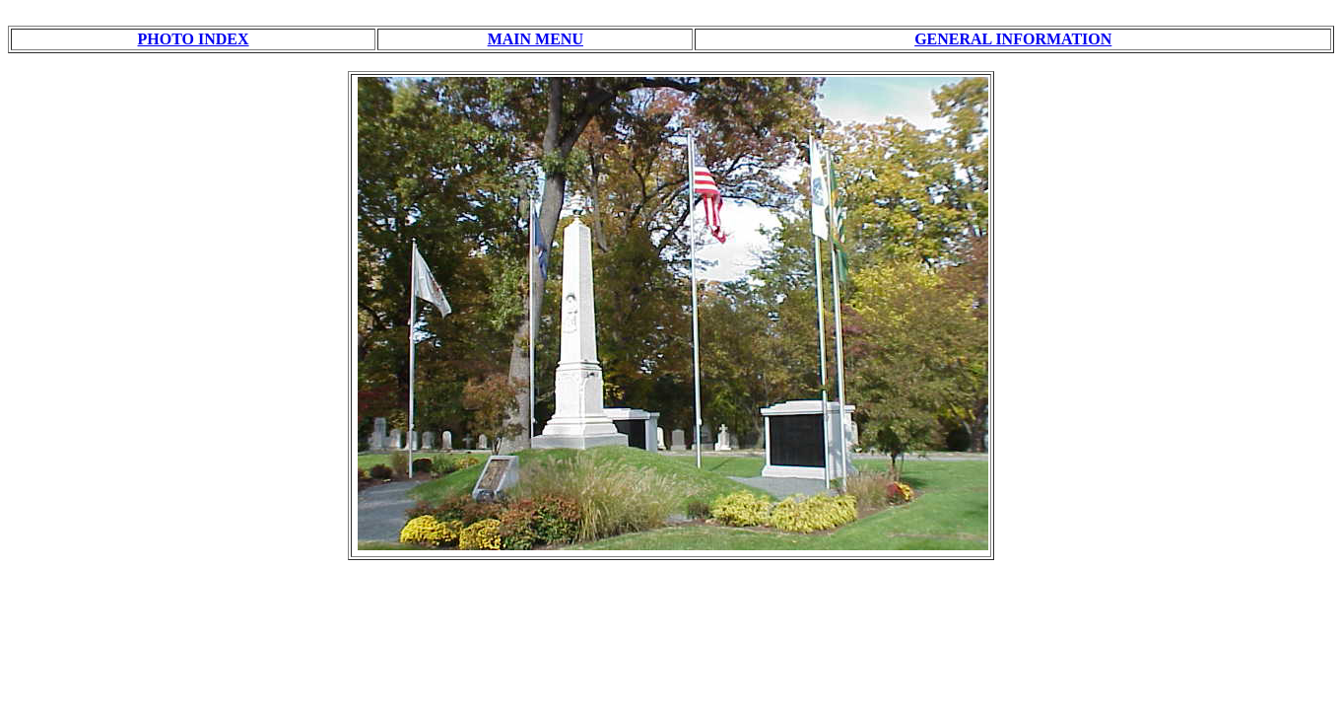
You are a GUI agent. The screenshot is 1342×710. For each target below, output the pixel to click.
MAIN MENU (535, 39)
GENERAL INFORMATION (1012, 39)
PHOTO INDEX (193, 39)
